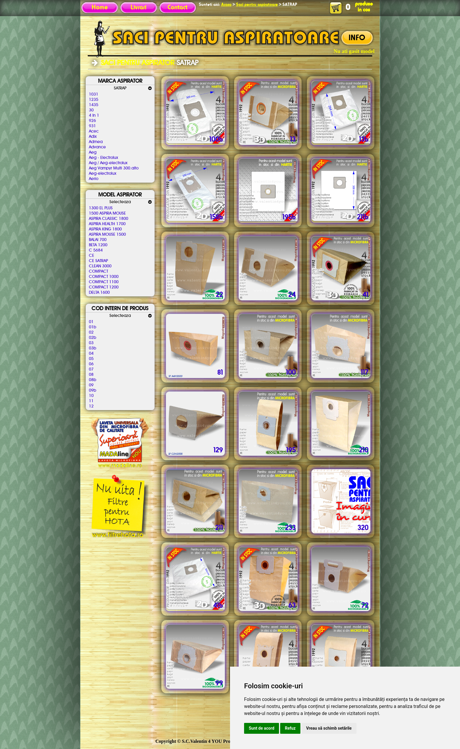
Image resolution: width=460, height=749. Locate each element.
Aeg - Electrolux (103, 158)
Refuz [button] (290, 728)
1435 (93, 105)
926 (92, 121)
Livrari (138, 7)
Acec (94, 131)
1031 (93, 94)
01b (92, 327)
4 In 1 (94, 115)
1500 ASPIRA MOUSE (107, 213)
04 (91, 353)
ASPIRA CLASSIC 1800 (108, 219)
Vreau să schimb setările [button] (329, 728)
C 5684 (96, 250)
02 (91, 332)
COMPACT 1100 (104, 282)
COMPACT (98, 271)
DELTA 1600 (99, 293)
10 (91, 396)
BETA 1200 (98, 245)
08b (92, 380)
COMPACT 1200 (104, 287)
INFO (357, 38)
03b (92, 348)
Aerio (93, 179)
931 (92, 126)
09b (92, 390)
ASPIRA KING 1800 (105, 229)
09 (91, 385)
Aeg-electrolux (102, 173)
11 (91, 401)
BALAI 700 (97, 240)
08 (91, 375)
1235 (93, 100)
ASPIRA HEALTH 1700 (107, 224)
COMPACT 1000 (104, 277)
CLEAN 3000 (100, 266)
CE (91, 256)
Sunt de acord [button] (261, 728)
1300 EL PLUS (101, 208)
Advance (97, 147)
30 (91, 110)
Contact (177, 7)
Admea (96, 142)
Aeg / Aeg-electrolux (108, 163)
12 (91, 406)
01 (91, 322)
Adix (93, 137)
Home (100, 7)
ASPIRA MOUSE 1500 (107, 234)
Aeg (93, 152)
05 (91, 359)
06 (91, 364)
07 (91, 369)
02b (92, 338)
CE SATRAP (98, 261)
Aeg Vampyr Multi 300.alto (113, 168)
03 (91, 343)
